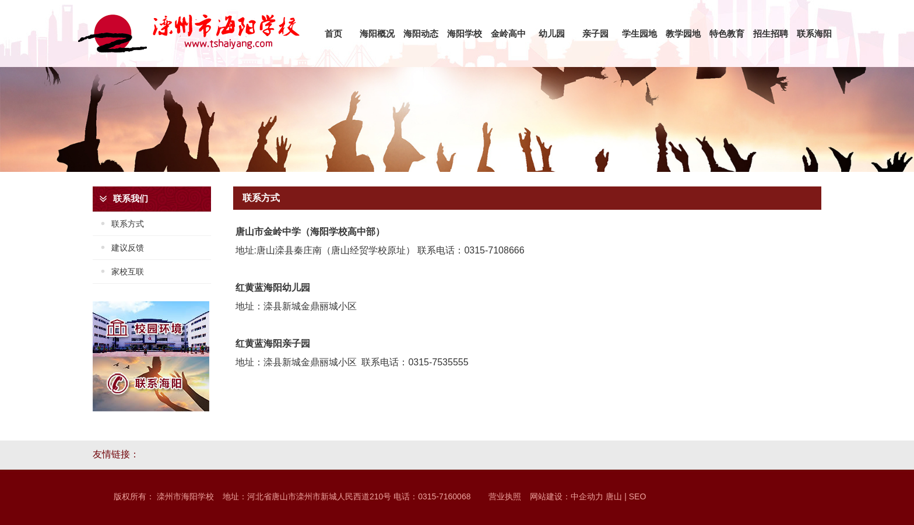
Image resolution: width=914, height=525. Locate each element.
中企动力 (587, 496)
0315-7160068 (444, 496)
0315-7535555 (438, 362)
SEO (638, 496)
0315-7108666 (494, 250)
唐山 (614, 496)
